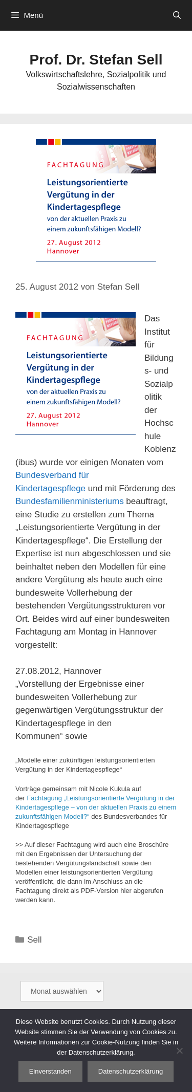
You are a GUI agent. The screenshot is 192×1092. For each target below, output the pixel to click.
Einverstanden (50, 1071)
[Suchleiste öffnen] (177, 15)
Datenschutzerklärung (130, 1071)
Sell (34, 940)
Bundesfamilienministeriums (69, 501)
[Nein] (179, 1050)
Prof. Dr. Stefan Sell (96, 60)
